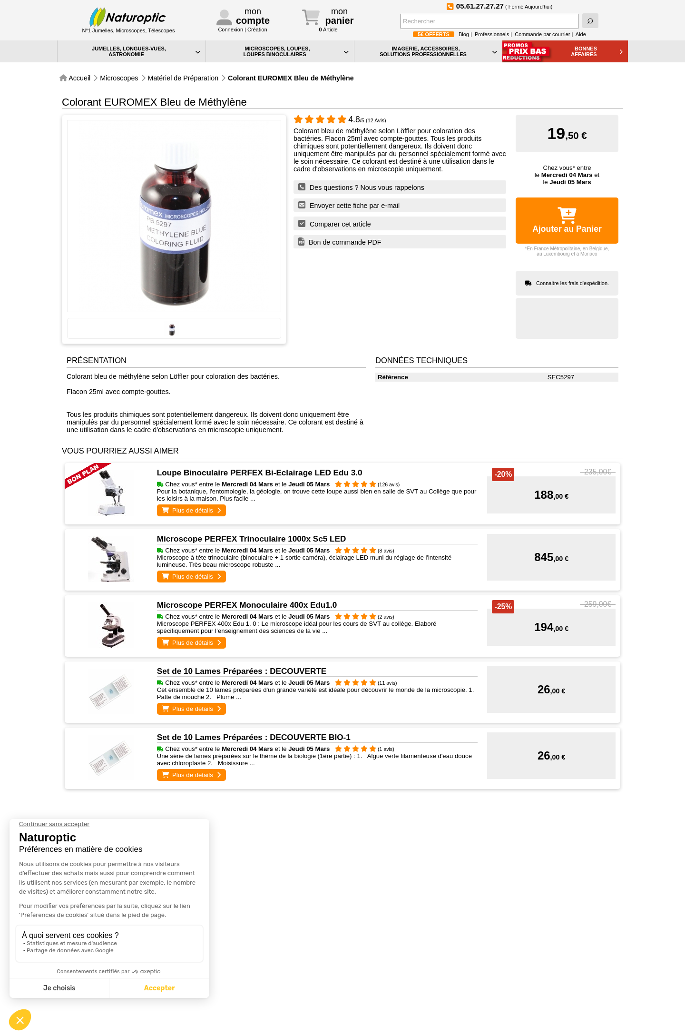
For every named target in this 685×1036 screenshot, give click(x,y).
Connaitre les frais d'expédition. (572, 283)
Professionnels (492, 34)
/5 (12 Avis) (340, 120)
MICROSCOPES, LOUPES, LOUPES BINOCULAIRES (296, 51)
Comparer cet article (334, 223)
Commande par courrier (542, 34)
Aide (581, 34)
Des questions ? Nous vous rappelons (361, 187)
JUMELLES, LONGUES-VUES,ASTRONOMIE (146, 51)
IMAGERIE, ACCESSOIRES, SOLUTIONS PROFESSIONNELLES (438, 51)
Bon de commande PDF (340, 241)
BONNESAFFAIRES (597, 51)
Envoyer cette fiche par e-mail (349, 205)
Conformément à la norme (559, 997)
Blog (464, 34)
